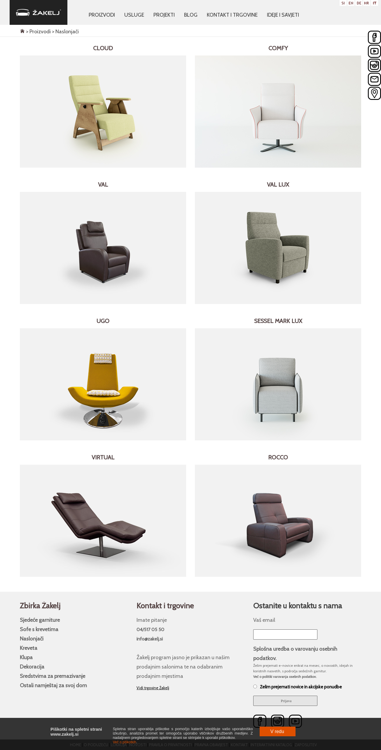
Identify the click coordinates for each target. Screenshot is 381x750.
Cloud (103, 48)
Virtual (103, 457)
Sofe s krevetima (39, 629)
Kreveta (28, 648)
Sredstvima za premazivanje (52, 676)
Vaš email (264, 620)
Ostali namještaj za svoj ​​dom (53, 685)
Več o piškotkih (124, 742)
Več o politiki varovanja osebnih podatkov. (285, 677)
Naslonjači (31, 638)
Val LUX (278, 184)
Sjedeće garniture (40, 620)
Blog (191, 15)
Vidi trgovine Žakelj (153, 687)
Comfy (278, 48)
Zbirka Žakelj (40, 605)
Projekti (164, 15)
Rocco (278, 457)
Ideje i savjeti (283, 15)
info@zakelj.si (150, 639)
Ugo (103, 320)
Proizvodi (102, 15)
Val (103, 184)
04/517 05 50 (150, 629)
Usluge (134, 15)
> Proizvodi (38, 31)
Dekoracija (32, 666)
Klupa (26, 657)
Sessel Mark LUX (278, 320)
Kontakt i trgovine (232, 15)
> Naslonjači (65, 31)
